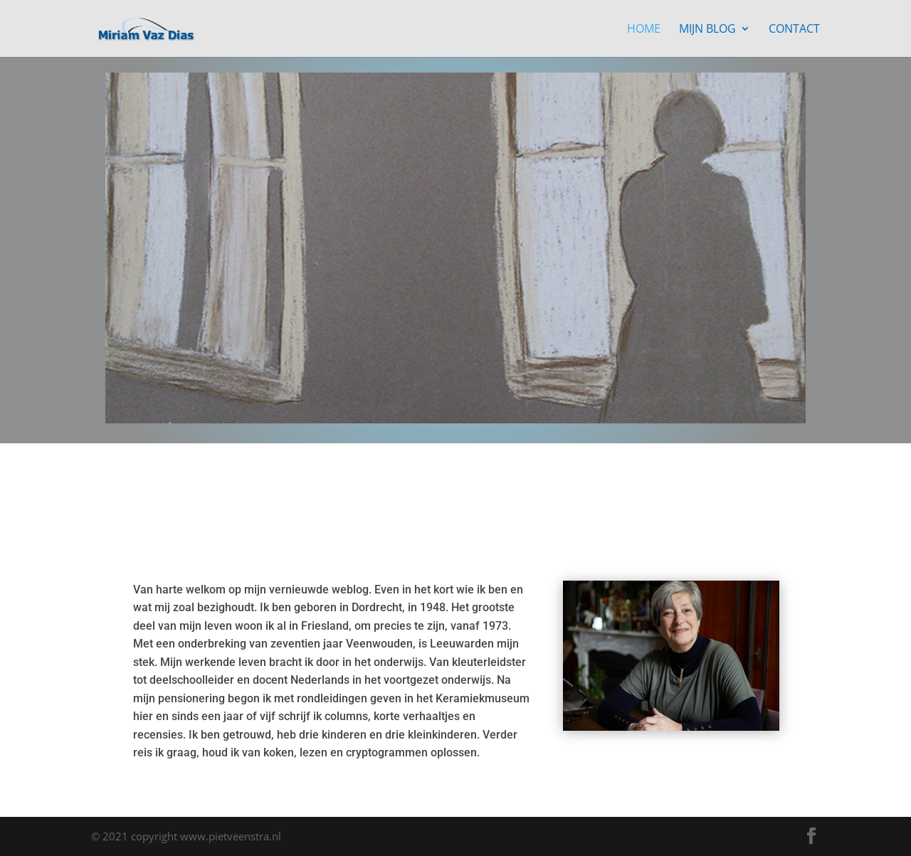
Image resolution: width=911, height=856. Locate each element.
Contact (794, 29)
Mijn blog (707, 29)
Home (643, 29)
